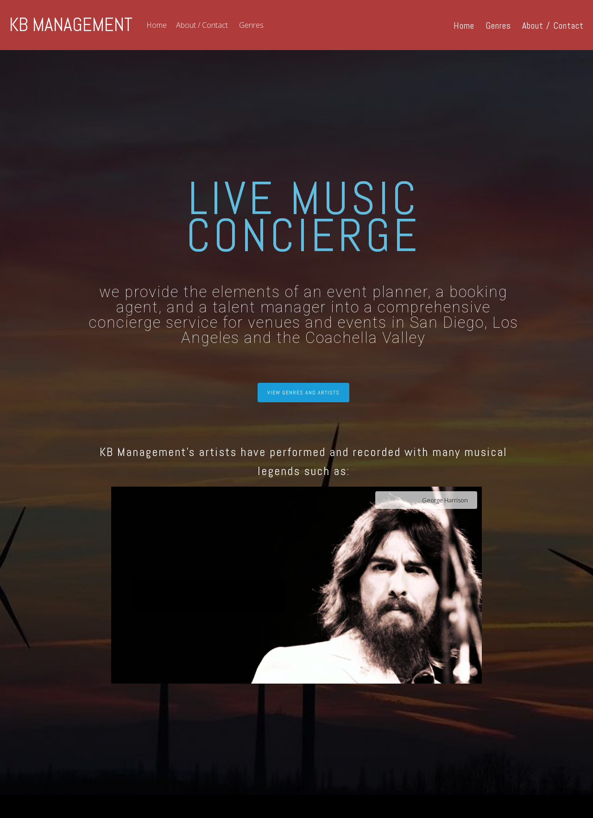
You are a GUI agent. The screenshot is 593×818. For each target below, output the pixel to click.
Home (156, 25)
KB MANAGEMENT (70, 25)
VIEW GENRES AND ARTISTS (303, 392)
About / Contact (202, 25)
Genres (251, 25)
